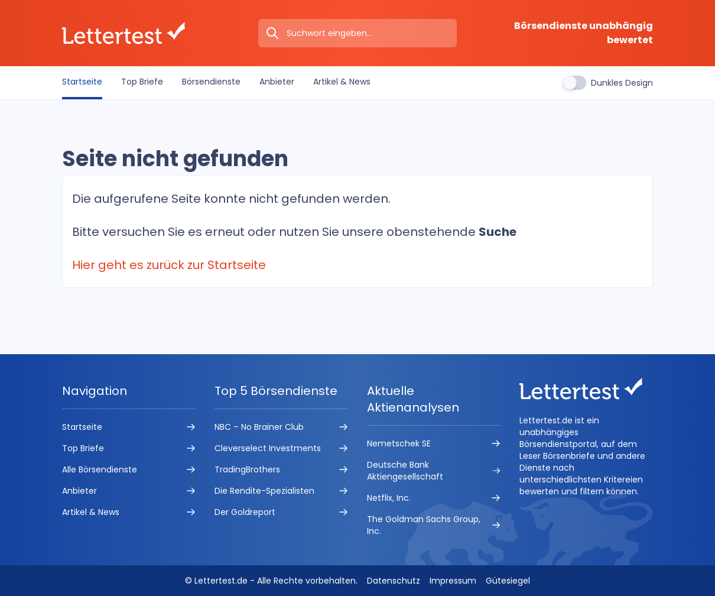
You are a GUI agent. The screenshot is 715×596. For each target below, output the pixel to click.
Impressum (453, 581)
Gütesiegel (508, 581)
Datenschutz (393, 581)
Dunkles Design (622, 83)
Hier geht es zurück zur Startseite (169, 265)
